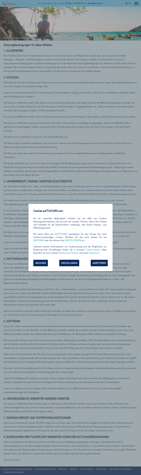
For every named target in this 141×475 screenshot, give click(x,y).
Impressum (94, 252)
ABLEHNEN (38, 240)
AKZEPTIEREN (61, 234)
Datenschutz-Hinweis (68, 252)
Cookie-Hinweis (93, 249)
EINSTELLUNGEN (73, 240)
